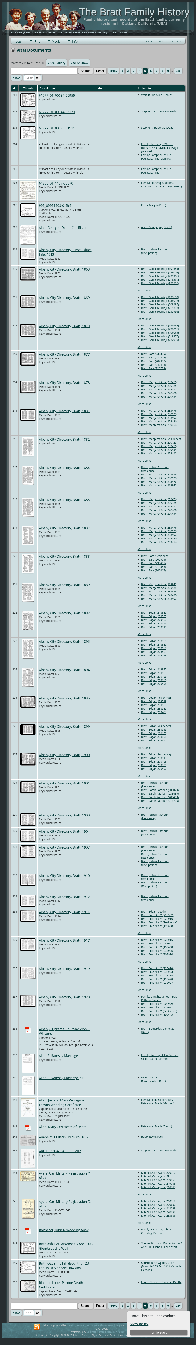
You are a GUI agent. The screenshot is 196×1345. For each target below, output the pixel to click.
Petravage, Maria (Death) (156, 1126)
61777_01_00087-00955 (57, 95)
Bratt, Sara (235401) (153, 563)
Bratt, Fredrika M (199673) (157, 1014)
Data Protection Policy (111, 1332)
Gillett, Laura (149, 1077)
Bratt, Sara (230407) (153, 357)
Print (160, 41)
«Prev (113, 70)
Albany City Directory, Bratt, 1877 (64, 354)
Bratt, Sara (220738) (153, 368)
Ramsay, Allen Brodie (154, 1081)
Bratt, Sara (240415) (153, 364)
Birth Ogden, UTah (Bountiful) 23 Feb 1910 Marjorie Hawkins (64, 1265)
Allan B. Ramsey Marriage (58, 1055)
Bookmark (175, 41)
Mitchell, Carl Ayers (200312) (158, 1173)
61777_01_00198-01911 (57, 128)
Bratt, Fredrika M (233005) (157, 950)
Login (19, 41)
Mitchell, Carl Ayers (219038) (158, 1183)
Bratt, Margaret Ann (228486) (159, 393)
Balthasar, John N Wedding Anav (64, 1230)
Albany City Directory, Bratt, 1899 (64, 726)
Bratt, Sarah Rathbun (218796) (160, 801)
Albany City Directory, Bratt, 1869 (64, 297)
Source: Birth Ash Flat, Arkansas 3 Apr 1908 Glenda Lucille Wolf (162, 1245)
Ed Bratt (91, 1332)
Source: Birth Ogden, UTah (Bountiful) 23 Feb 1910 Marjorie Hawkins (161, 1266)
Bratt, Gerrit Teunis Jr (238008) (160, 272)
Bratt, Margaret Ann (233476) (159, 382)
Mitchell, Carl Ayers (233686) (158, 1215)
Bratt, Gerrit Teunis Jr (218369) (160, 279)
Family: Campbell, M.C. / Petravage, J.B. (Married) (156, 156)
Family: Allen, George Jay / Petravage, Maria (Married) (157, 1101)
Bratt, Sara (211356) (153, 567)
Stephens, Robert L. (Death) (158, 127)
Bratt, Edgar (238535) (154, 616)
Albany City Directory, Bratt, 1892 (64, 613)
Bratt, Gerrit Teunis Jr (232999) (160, 340)
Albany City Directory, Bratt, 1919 (64, 968)
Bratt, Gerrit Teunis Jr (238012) (160, 301)
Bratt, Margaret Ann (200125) (159, 386)
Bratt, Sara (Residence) (155, 556)
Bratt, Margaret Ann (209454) (159, 396)
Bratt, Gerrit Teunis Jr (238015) (160, 329)
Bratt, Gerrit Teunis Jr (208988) (160, 332)
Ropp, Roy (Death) (152, 1136)
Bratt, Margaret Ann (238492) (159, 389)
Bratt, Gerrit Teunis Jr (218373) (160, 308)
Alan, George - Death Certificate (63, 227)
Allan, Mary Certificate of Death (63, 1126)
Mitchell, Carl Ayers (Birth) (157, 1176)
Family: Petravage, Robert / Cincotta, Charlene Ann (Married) (161, 184)
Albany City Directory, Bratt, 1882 (64, 439)
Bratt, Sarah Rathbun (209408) (160, 797)
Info (75, 41)
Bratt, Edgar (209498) (154, 684)
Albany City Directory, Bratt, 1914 (64, 912)
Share (148, 41)
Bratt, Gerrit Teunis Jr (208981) (160, 276)
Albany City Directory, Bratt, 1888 (64, 556)
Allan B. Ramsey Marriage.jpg (61, 1078)
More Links (144, 290)
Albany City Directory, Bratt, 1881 (64, 411)
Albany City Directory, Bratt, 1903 (64, 815)
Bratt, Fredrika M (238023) (157, 972)
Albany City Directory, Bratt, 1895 (64, 698)
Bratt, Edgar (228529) (154, 623)
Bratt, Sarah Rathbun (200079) (160, 790)
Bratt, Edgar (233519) (154, 627)
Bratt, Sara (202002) (153, 361)
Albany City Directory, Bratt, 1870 (64, 326)
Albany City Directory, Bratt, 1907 (64, 847)
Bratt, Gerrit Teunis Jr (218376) (160, 336)
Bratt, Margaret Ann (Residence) (161, 439)
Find (37, 41)
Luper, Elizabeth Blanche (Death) (161, 1282)
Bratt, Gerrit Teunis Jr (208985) (160, 304)
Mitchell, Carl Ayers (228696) (158, 1187)
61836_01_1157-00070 (56, 183)
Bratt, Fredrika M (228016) (157, 919)
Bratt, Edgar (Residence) (156, 697)
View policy (139, 1323)
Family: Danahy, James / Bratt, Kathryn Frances (159, 998)
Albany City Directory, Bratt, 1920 (64, 997)
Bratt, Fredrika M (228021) (157, 1007)
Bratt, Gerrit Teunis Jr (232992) (160, 283)
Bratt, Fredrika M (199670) (157, 979)
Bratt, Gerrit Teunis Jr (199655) (160, 269)
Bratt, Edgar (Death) (153, 911)
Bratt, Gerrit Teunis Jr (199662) (160, 325)
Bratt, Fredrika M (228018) (157, 968)
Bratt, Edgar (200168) (154, 620)
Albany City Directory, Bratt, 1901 (64, 783)
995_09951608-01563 (55, 205)
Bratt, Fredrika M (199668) (157, 926)
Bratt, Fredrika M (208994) (157, 954)
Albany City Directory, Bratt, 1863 (64, 269)
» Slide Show (79, 63)
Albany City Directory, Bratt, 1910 (64, 875)
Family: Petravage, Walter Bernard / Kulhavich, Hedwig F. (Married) (160, 147)
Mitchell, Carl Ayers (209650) (158, 1180)
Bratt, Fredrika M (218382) (157, 915)
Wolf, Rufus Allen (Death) (156, 95)
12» (178, 70)
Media (56, 41)
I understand (158, 1332)
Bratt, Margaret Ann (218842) (159, 485)
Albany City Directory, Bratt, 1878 (64, 382)
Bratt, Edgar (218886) (154, 680)
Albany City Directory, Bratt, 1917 (64, 940)
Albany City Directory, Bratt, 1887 (64, 528)
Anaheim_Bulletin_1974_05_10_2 (64, 1137)
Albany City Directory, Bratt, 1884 (64, 467)
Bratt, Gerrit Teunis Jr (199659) (160, 297)
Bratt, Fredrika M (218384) (157, 975)
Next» (16, 77)
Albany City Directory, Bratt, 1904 (64, 831)
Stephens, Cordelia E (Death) (159, 111)
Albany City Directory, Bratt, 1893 (64, 641)
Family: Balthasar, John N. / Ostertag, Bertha (158, 1231)
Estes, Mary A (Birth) (153, 205)
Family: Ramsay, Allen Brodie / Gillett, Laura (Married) (159, 1057)
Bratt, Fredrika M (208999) (157, 1004)
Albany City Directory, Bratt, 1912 (64, 896)
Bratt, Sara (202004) (153, 559)
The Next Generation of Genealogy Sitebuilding (93, 1325)
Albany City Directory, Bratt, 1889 (64, 584)
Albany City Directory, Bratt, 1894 (64, 669)
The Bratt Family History (134, 12)
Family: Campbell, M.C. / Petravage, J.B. (156, 170)
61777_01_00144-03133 (57, 112)
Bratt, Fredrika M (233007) (157, 982)
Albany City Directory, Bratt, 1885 (64, 499)
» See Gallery (56, 63)
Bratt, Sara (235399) (153, 354)
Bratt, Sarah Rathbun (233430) (160, 793)
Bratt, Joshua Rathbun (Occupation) (155, 251)
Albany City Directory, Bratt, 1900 (64, 755)
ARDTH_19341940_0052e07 (60, 1151)
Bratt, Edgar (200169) (154, 676)
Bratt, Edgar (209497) (154, 712)
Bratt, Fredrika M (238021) (157, 943)
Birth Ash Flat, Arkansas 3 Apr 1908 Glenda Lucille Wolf (66, 1246)
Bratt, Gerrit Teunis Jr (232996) (160, 311)
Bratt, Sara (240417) (153, 570)
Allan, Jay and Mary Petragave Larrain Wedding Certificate (61, 1102)
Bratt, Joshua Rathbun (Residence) (155, 469)
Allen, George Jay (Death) (156, 227)
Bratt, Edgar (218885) (154, 612)
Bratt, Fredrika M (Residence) (159, 922)
